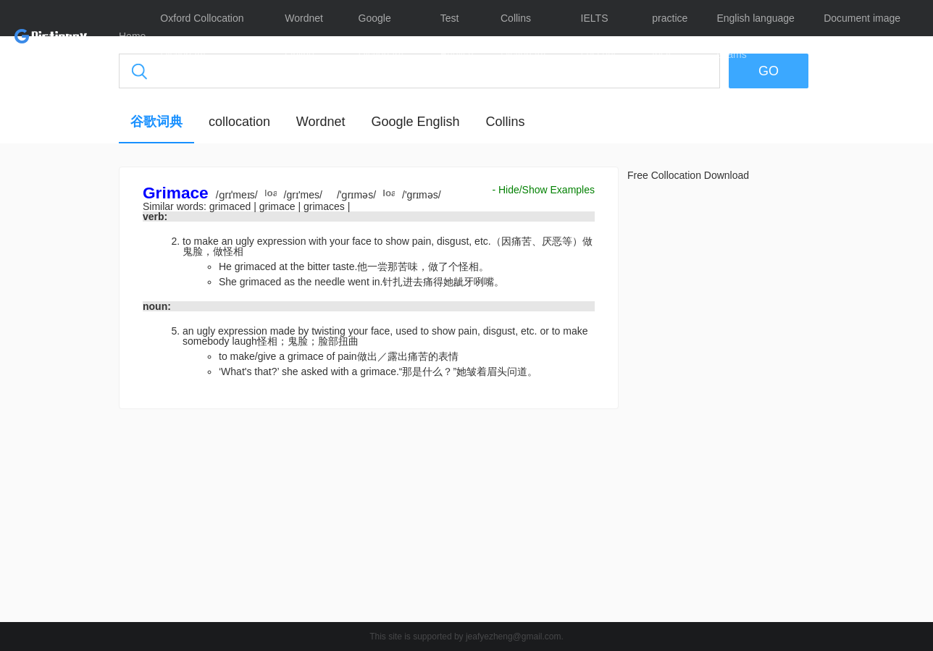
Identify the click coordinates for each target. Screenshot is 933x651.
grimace (278, 206)
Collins (504, 121)
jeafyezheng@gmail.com (513, 636)
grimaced (231, 206)
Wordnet (321, 121)
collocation (239, 121)
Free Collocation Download (688, 175)
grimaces (326, 206)
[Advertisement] (369, 519)
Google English (415, 121)
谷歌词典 (156, 121)
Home (132, 36)
